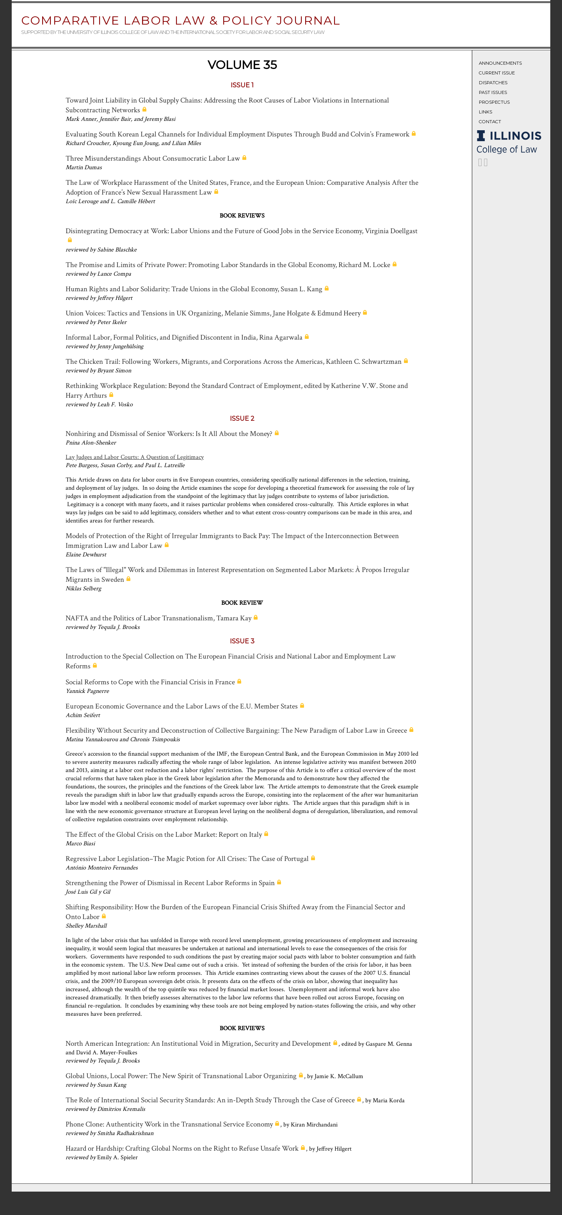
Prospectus (494, 102)
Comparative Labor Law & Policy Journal (181, 20)
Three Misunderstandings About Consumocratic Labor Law (153, 158)
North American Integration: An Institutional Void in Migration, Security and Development (198, 1044)
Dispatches (493, 82)
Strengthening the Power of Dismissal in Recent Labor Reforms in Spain (170, 883)
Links (485, 112)
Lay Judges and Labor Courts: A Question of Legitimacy (135, 457)
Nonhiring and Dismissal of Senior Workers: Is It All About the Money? (169, 434)
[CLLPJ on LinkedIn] (486, 164)
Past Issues (493, 92)
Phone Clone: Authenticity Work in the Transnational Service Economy (169, 1124)
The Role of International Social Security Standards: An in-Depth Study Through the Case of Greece (210, 1100)
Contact (490, 121)
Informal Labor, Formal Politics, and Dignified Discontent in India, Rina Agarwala (184, 337)
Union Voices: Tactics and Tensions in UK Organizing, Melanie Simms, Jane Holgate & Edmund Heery (213, 313)
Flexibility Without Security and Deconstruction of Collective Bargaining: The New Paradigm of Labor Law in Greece (236, 730)
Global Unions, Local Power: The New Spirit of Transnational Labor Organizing (181, 1076)
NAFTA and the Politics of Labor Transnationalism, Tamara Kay (158, 618)
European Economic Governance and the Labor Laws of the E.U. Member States (182, 706)
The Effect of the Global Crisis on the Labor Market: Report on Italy (164, 835)
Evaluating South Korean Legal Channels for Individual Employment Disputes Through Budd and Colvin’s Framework (237, 134)
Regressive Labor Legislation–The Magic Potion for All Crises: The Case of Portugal (187, 859)
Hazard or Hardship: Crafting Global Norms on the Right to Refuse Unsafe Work (182, 1148)
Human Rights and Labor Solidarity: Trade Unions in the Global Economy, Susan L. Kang (194, 289)
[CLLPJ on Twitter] (480, 164)
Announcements (500, 63)
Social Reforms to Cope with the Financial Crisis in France (150, 682)
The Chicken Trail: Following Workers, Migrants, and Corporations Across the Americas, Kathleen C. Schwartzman (234, 362)
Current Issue (497, 73)
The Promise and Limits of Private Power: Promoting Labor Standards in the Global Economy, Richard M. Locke (228, 265)
